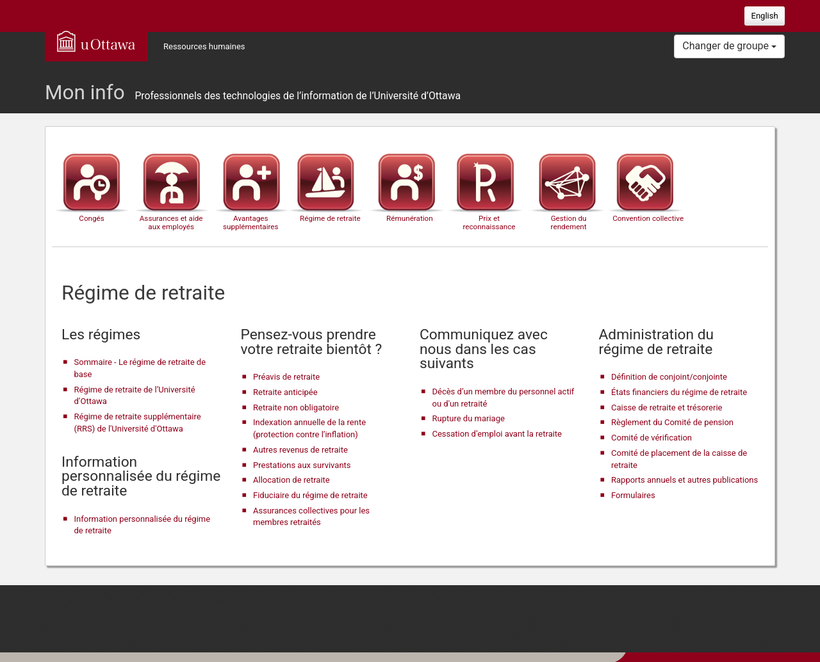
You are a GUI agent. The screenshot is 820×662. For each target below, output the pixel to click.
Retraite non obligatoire (296, 407)
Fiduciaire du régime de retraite (310, 495)
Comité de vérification (651, 437)
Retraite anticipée (285, 392)
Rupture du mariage (468, 418)
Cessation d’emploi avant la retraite (497, 434)
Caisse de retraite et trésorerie (666, 407)
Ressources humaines (204, 46)
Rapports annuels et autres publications (684, 480)
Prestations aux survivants (302, 465)
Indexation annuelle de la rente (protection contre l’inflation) (309, 428)
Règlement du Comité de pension (672, 422)
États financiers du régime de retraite (679, 392)
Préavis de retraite (286, 377)
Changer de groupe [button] (729, 46)
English (764, 15)
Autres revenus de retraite (300, 450)
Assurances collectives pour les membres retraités (311, 517)
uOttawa (96, 41)
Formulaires (633, 495)
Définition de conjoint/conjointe (669, 377)
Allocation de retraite (291, 480)
